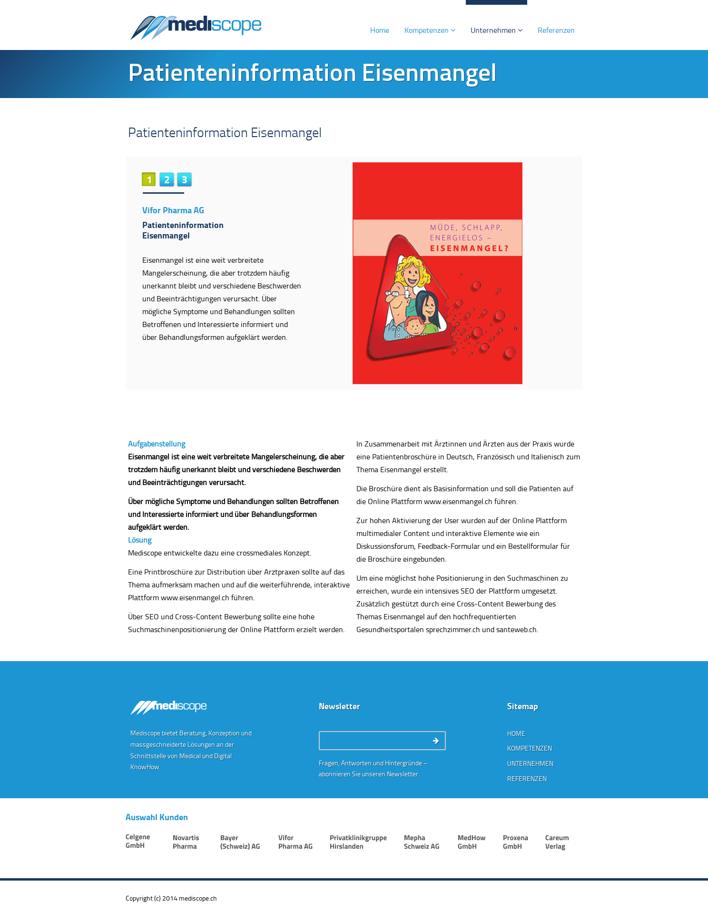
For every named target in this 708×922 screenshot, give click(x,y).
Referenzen (556, 30)
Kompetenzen (429, 30)
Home (379, 30)
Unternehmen (496, 30)
